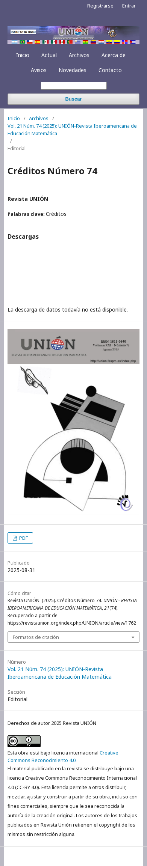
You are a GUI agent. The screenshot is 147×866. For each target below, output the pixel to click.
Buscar (73, 99)
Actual (49, 55)
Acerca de (114, 55)
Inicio (22, 55)
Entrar (129, 5)
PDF (23, 538)
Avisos (39, 70)
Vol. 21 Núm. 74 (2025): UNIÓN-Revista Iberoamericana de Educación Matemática (72, 129)
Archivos (79, 55)
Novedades (72, 70)
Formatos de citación (36, 637)
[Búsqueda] (74, 86)
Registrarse (100, 5)
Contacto (110, 70)
